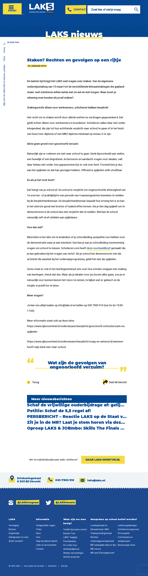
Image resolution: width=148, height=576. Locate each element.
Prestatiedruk (69, 541)
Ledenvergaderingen (127, 525)
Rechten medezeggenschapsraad (102, 539)
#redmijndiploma (71, 549)
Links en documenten (46, 545)
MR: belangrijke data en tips (103, 545)
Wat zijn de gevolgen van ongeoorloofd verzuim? (77, 365)
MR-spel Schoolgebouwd (102, 552)
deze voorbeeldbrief (99, 248)
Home (4, 50)
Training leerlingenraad (101, 533)
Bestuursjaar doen (126, 545)
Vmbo (39, 529)
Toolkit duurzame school (75, 529)
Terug (35, 382)
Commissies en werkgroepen (125, 539)
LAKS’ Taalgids (70, 537)
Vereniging (14, 525)
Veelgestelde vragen (45, 525)
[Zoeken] (140, 9)
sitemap (64, 566)
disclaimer (52, 566)
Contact (40, 549)
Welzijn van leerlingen (73, 553)
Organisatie (14, 533)
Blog (4, 58)
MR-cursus (95, 549)
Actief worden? (16, 541)
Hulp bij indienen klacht (46, 541)
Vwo (38, 537)
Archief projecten (71, 557)
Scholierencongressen (128, 529)
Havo (38, 533)
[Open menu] (13, 7)
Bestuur (12, 529)
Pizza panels (124, 533)
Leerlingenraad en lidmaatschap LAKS (99, 527)
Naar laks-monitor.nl (103, 459)
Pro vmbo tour (70, 545)
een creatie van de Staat (34, 566)
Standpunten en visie (18, 537)
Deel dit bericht (115, 382)
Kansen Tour (69, 533)
